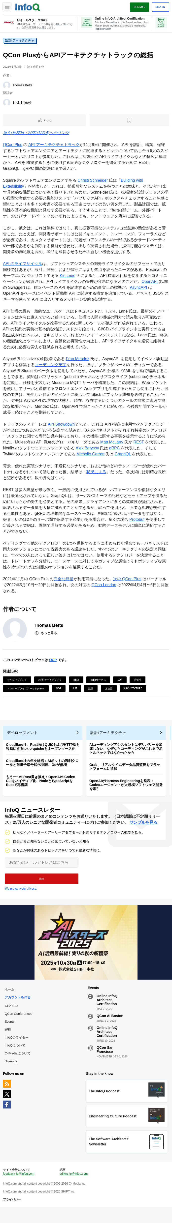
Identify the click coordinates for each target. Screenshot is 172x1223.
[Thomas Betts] (7, 87)
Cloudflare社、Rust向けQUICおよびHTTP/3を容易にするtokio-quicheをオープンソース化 (43, 753)
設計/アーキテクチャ (20, 42)
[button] (41, 886)
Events (11, 1031)
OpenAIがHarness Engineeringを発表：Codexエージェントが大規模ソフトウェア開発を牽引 (127, 791)
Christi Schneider (93, 182)
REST (143, 444)
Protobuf (145, 521)
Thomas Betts (23, 87)
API (76, 690)
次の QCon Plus (128, 581)
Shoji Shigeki (22, 104)
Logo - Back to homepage (28, 6)
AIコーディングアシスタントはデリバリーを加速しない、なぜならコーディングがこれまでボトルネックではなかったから (126, 754)
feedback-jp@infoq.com (19, 1187)
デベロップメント (18, 681)
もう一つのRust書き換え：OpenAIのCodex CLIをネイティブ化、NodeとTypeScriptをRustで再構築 (41, 787)
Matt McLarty (116, 444)
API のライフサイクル (23, 265)
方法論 (109, 690)
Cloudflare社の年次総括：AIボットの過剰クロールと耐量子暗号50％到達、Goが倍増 (43, 769)
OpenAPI (154, 283)
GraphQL (124, 456)
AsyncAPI (148, 289)
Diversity (12, 1071)
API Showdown (62, 426)
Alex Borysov (96, 450)
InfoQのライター (18, 1047)
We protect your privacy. (21, 896)
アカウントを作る (19, 1007)
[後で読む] (129, 122)
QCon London (105, 587)
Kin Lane (68, 277)
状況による (97, 474)
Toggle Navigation (6, 6)
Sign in (159, 7)
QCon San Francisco (105, 1059)
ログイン (12, 1015)
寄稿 (9, 1039)
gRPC (123, 450)
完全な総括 (64, 581)
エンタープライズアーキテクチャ (26, 690)
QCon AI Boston (110, 1026)
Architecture (134, 690)
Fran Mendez (78, 361)
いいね (48, 122)
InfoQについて (16, 1055)
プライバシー (13, 1213)
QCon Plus (13, 147)
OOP (54, 662)
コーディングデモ (55, 367)
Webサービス (99, 681)
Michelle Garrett (91, 456)
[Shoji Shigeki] (7, 104)
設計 (91, 690)
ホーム (10, 999)
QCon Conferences (19, 1023)
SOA (120, 681)
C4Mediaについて (19, 1063)
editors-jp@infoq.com (74, 1187)
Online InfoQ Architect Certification (107, 1010)
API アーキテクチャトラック (54, 147)
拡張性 (138, 681)
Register (138, 7)
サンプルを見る (143, 830)
